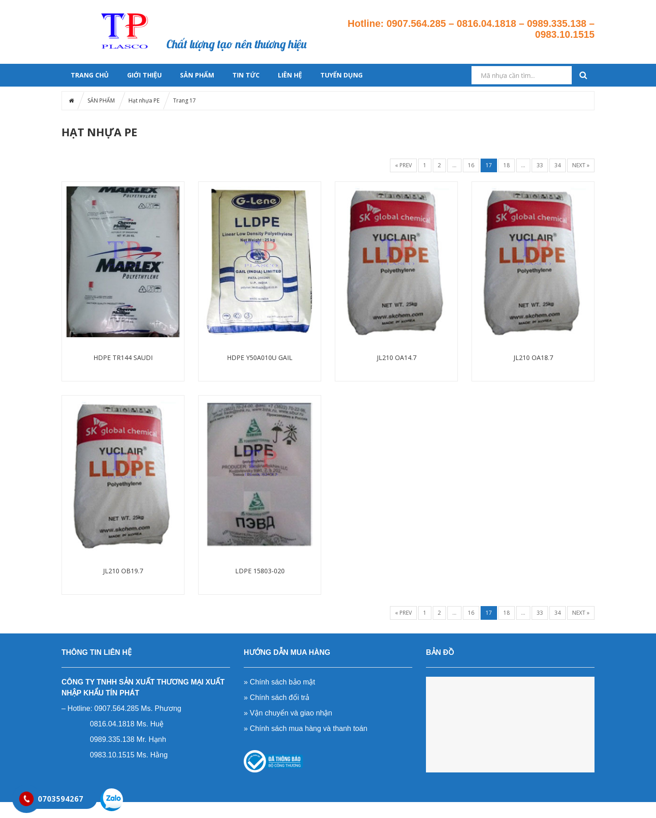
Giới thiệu (266, 12)
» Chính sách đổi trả (276, 697)
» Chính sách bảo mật (279, 682)
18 (506, 165)
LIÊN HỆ (290, 75)
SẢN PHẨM (197, 75)
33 (540, 165)
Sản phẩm (229, 12)
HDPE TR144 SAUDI (123, 357)
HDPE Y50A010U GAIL (259, 357)
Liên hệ (310, 23)
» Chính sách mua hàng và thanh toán (305, 728)
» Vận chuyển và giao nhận (288, 713)
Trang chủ (193, 12)
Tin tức (302, 12)
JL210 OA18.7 (533, 357)
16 (471, 165)
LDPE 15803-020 (260, 570)
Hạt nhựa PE (143, 100)
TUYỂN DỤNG (341, 75)
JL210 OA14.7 (396, 357)
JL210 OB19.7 (123, 570)
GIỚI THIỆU (144, 75)
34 (557, 165)
